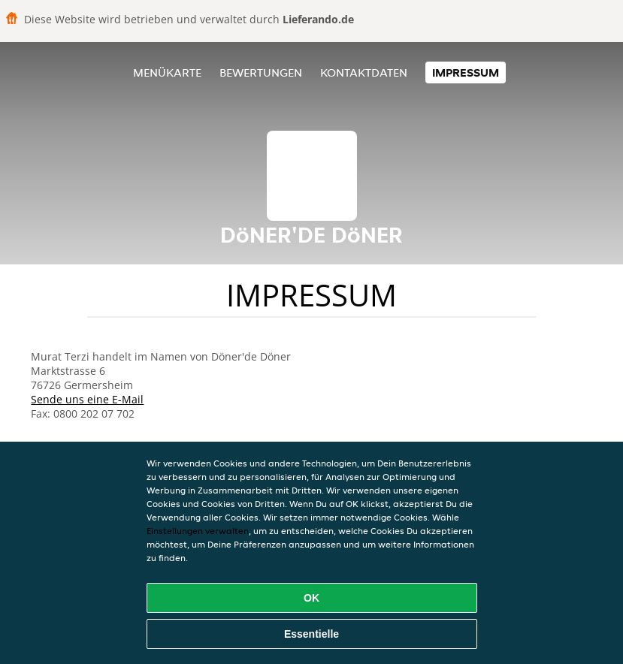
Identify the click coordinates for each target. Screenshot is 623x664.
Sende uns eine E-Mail (87, 399)
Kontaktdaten (363, 72)
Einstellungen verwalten (198, 530)
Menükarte (167, 72)
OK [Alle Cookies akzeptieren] (311, 598)
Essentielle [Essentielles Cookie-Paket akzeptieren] (311, 634)
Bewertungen (260, 72)
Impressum (465, 72)
